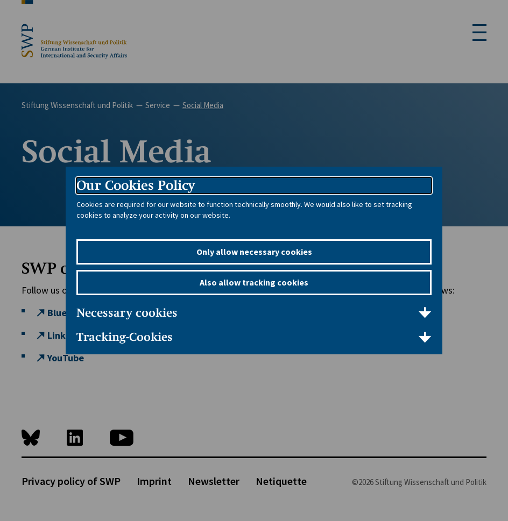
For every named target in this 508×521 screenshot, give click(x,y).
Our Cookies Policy (135, 185)
